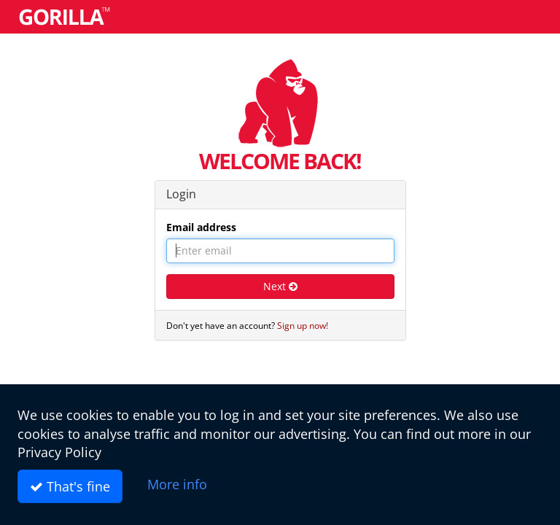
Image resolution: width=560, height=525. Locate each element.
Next (280, 286)
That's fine (70, 486)
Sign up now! (302, 325)
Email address (201, 227)
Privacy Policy (59, 452)
